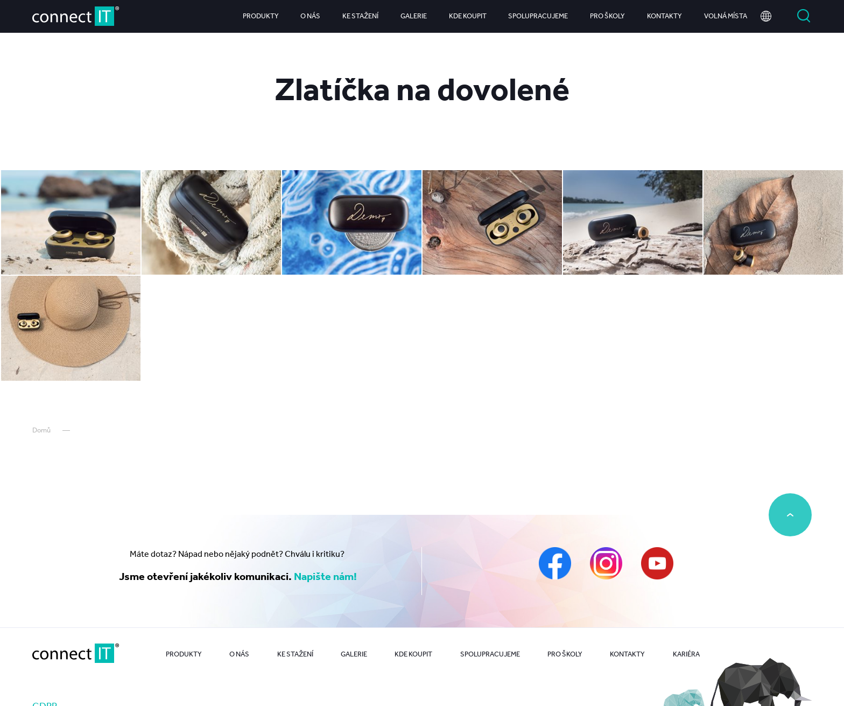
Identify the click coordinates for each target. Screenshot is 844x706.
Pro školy (607, 15)
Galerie (413, 15)
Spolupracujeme (538, 15)
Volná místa (725, 15)
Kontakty (664, 15)
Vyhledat (804, 16)
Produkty (261, 15)
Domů (41, 430)
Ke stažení (360, 15)
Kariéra (686, 654)
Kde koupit (468, 15)
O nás (310, 15)
